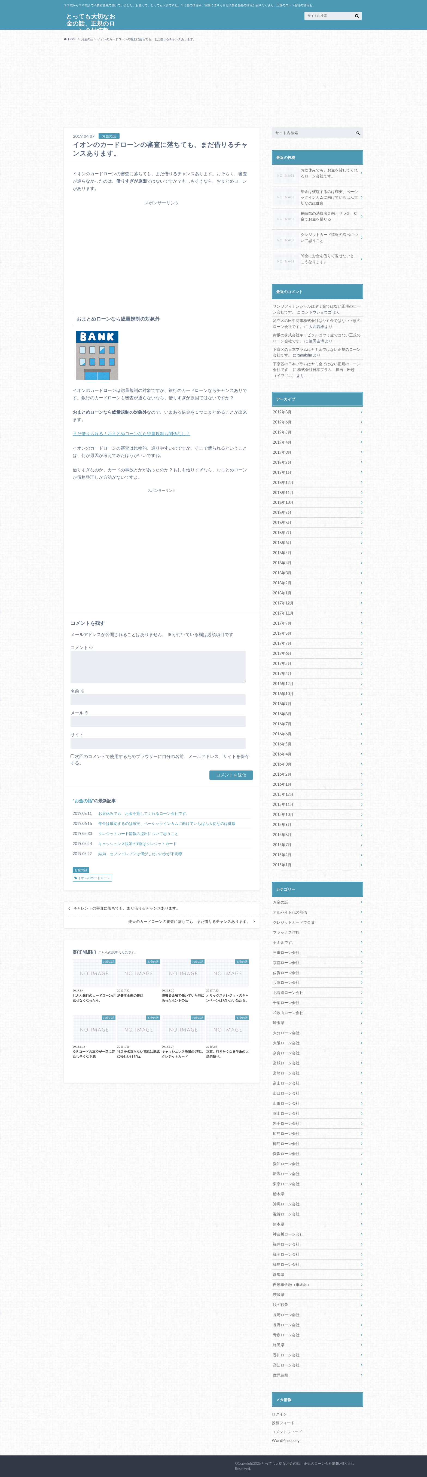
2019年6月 (282, 422)
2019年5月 (282, 432)
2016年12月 (283, 683)
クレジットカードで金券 (294, 922)
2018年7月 (282, 532)
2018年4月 (282, 562)
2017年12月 (283, 603)
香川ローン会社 (286, 1355)
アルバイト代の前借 (290, 912)
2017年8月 (282, 633)
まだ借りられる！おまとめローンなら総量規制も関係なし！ (131, 433)
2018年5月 (282, 552)
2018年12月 (283, 482)
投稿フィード (283, 1422)
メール (80, 712)
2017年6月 (282, 653)
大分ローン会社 (286, 1032)
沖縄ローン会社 (286, 1204)
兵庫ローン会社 (286, 982)
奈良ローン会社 (286, 1053)
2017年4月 (282, 673)
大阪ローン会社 (286, 1042)
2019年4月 (282, 442)
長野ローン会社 (286, 1324)
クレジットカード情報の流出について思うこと (138, 833)
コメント (82, 647)
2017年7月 (282, 643)
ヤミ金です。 (284, 942)
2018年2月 (282, 583)
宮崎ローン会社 (286, 1073)
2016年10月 (283, 693)
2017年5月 (282, 663)
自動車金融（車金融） (292, 1284)
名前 (77, 690)
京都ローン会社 (286, 962)
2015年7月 (282, 844)
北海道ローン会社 (288, 992)
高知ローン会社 (286, 1365)
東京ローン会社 (286, 1183)
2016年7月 (282, 723)
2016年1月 (282, 784)
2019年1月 (282, 472)
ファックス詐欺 (286, 932)
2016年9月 (282, 703)
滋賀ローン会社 (286, 1214)
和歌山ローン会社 (288, 1012)
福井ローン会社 (286, 1244)
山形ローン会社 (286, 1103)
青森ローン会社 (286, 1334)
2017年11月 (283, 613)
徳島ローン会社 (286, 1143)
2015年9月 (282, 824)
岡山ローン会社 (286, 1113)
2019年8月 (282, 412)
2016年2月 (282, 774)
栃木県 (278, 1194)
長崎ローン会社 (286, 1314)
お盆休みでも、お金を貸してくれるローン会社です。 (144, 813)
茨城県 (278, 1294)
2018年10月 (283, 502)
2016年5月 (282, 744)
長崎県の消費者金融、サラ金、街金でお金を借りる (315, 217)
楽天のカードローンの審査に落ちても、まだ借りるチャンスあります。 (189, 921)
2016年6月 (282, 734)
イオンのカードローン (94, 878)
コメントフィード (287, 1431)
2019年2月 (282, 462)
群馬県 (278, 1274)
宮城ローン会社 (286, 1063)
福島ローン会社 (286, 1264)
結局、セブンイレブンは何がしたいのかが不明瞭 (140, 853)
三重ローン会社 (286, 952)
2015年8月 (282, 834)
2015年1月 (282, 864)
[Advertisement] (213, 86)
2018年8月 (282, 522)
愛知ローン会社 (286, 1163)
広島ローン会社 (286, 1133)
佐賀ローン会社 (286, 972)
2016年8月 (282, 713)
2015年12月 (283, 794)
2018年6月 (282, 542)
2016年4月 (282, 754)
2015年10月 (283, 814)
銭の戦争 (280, 1304)
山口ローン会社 (286, 1093)
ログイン (279, 1414)
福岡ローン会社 (286, 1254)
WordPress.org (286, 1440)
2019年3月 (282, 452)
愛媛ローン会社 (286, 1153)
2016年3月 (282, 764)
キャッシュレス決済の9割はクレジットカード (137, 843)
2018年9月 (282, 512)
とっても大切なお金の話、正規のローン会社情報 (300, 1463)
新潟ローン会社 (286, 1173)
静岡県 (278, 1345)
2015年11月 (283, 804)
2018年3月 (282, 572)
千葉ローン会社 (286, 1002)
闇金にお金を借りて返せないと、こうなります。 (315, 259)
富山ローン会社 (286, 1083)
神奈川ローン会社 (288, 1234)
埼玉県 (278, 1022)
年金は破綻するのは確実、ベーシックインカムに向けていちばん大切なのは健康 (167, 823)
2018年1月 (282, 593)
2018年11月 (283, 492)
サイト (77, 734)
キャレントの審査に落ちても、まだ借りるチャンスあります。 (126, 908)
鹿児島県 (280, 1375)
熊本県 (278, 1224)
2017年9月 (282, 623)
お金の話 (83, 800)
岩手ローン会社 (286, 1123)
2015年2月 (282, 854)
